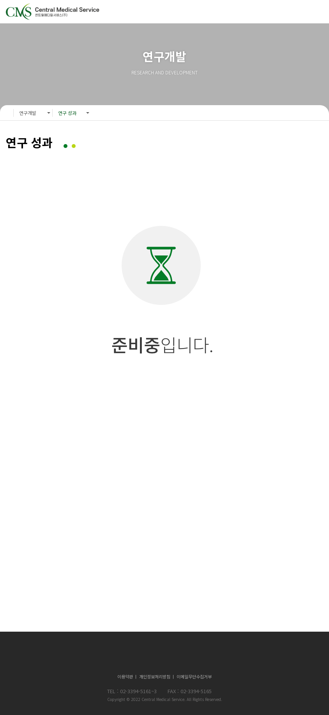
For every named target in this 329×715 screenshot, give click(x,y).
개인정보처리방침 (154, 676)
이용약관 (125, 676)
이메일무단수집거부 (194, 676)
